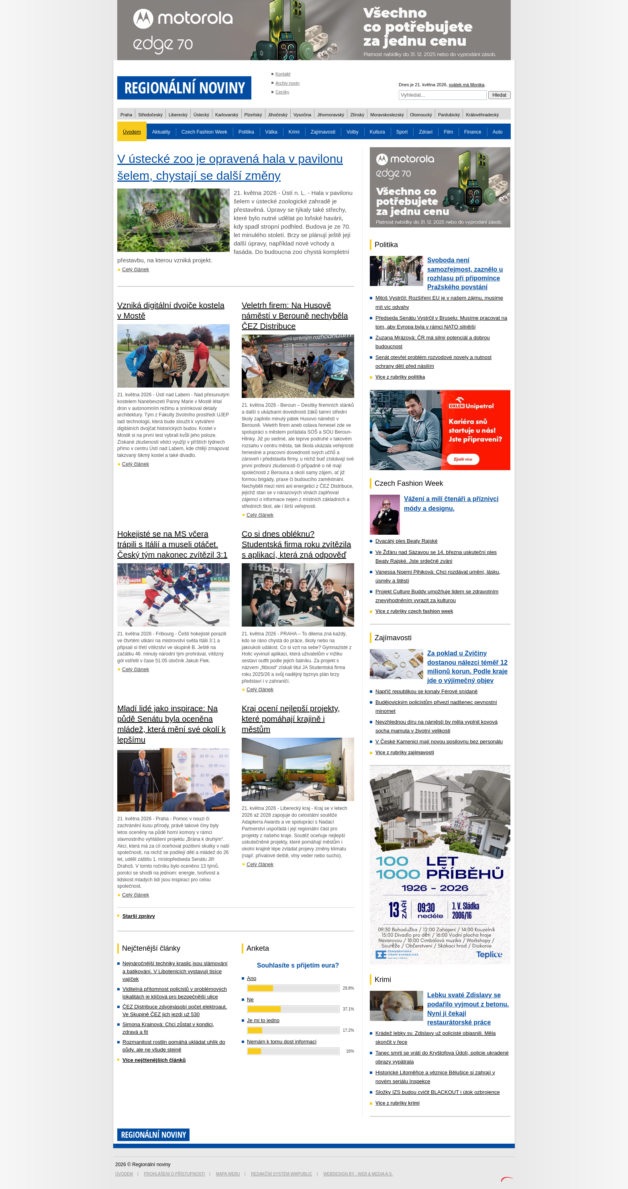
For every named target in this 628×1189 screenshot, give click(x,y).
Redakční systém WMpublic (281, 1174)
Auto (498, 132)
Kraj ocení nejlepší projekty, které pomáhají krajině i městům (291, 719)
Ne (250, 999)
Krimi (294, 132)
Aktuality (161, 132)
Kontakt (282, 73)
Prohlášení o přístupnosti (174, 1174)
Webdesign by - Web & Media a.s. (358, 1174)
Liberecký (178, 114)
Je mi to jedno (263, 1020)
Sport (402, 132)
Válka (271, 132)
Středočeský (150, 114)
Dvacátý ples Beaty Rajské (406, 541)
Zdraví (425, 132)
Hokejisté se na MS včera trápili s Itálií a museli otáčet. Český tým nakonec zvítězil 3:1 (172, 544)
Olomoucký (421, 114)
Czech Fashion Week (204, 132)
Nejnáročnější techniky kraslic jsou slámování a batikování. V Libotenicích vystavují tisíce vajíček (175, 971)
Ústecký (201, 114)
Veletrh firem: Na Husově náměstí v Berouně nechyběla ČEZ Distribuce (295, 316)
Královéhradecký (482, 114)
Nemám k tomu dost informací (281, 1042)
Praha (126, 114)
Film (448, 132)
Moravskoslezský (387, 114)
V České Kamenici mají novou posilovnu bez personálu (439, 742)
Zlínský (357, 114)
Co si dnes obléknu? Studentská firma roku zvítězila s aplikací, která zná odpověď (296, 544)
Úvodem (132, 132)
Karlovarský (226, 114)
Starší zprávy (138, 916)
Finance (472, 132)
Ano (251, 978)
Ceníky (282, 91)
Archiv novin (287, 83)
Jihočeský (277, 114)
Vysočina (302, 114)
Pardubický (449, 114)
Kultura (377, 132)
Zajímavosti (323, 132)
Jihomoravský (330, 114)
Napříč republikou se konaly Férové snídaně (426, 691)
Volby (352, 132)
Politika (246, 132)
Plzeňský (253, 114)
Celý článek (135, 269)
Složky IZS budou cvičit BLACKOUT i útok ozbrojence (437, 1092)
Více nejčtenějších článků (154, 1060)
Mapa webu (228, 1174)
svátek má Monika (467, 84)
